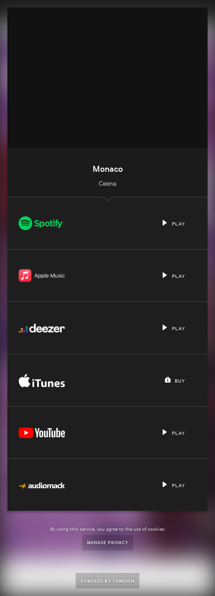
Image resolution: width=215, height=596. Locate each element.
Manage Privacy (107, 542)
